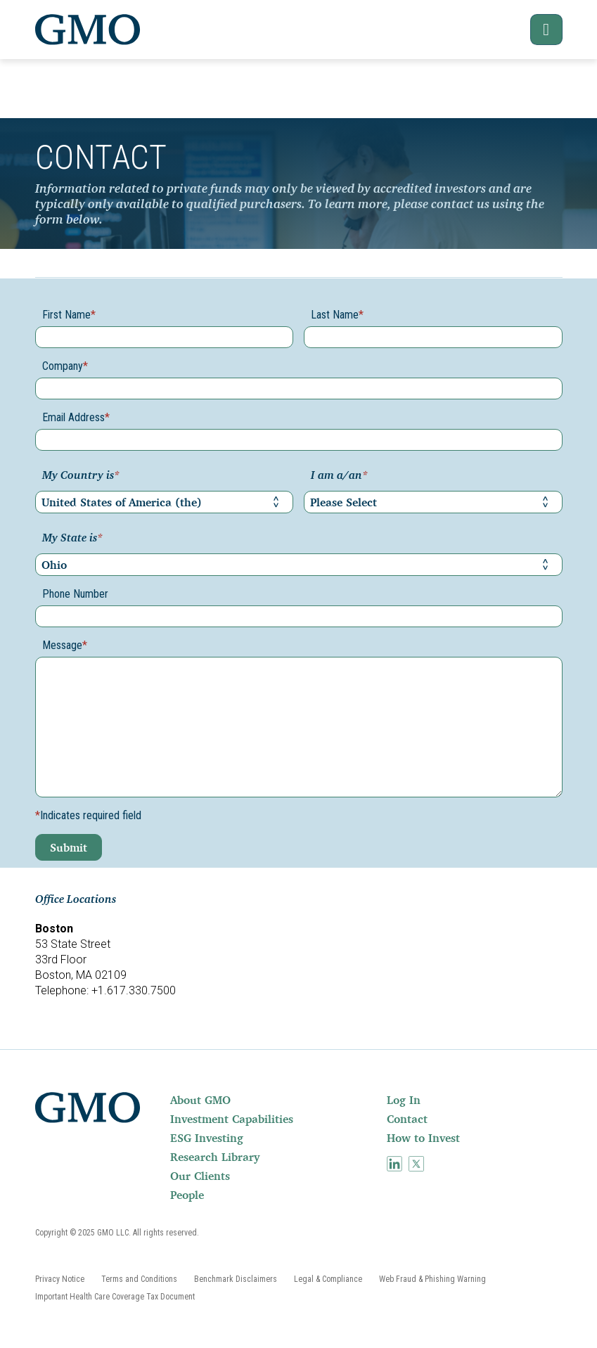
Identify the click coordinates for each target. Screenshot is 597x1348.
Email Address (76, 417)
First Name (69, 314)
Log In (404, 1100)
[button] (537, 29)
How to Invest (423, 1138)
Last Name (337, 314)
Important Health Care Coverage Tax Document (115, 1297)
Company (65, 366)
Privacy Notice (59, 1279)
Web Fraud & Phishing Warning (432, 1279)
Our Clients (200, 1176)
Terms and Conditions (139, 1279)
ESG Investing (206, 1138)
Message (64, 645)
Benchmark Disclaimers (235, 1279)
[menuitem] (277, 1100)
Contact (407, 1119)
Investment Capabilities (231, 1119)
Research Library (214, 1157)
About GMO (200, 1100)
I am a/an (339, 476)
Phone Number (75, 594)
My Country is (81, 476)
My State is (72, 538)
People (187, 1195)
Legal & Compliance (328, 1279)
